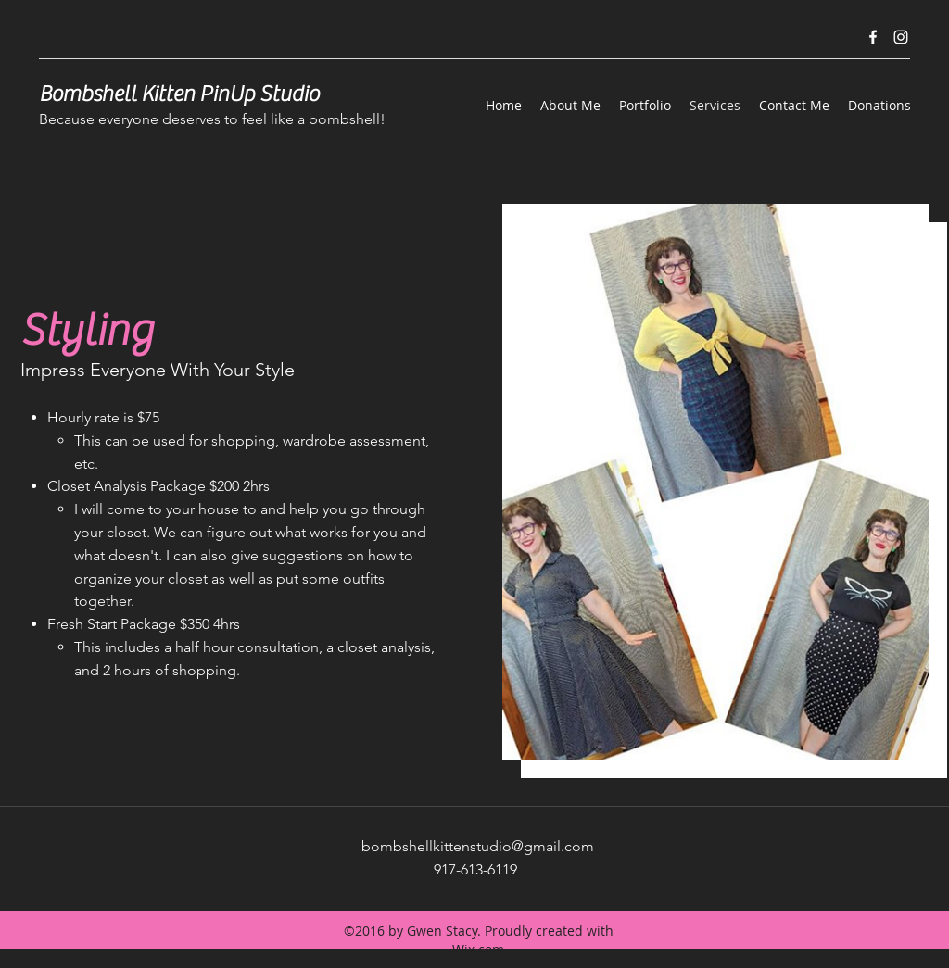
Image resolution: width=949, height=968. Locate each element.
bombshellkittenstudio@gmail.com (477, 846)
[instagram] (901, 37)
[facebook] (873, 37)
